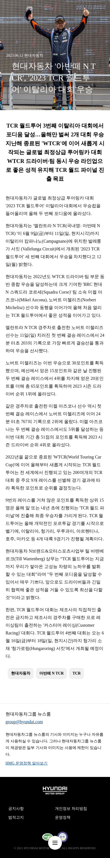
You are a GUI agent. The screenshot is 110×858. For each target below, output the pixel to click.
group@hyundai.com (24, 721)
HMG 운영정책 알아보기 (27, 763)
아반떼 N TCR (51, 673)
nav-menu (55, 843)
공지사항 (16, 809)
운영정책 (62, 817)
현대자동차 (20, 673)
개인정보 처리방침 (71, 809)
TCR (76, 673)
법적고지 (16, 817)
